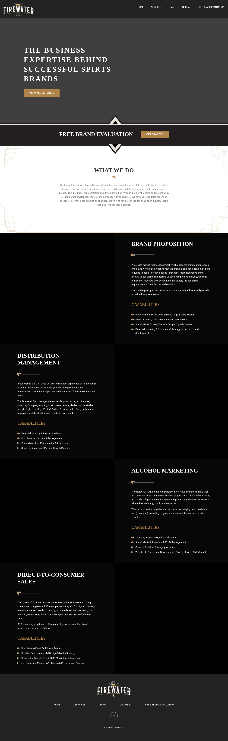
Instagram (114, 715)
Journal (125, 704)
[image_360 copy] (18, 9)
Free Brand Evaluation (159, 704)
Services (80, 704)
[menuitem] (141, 7)
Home (57, 704)
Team (103, 704)
